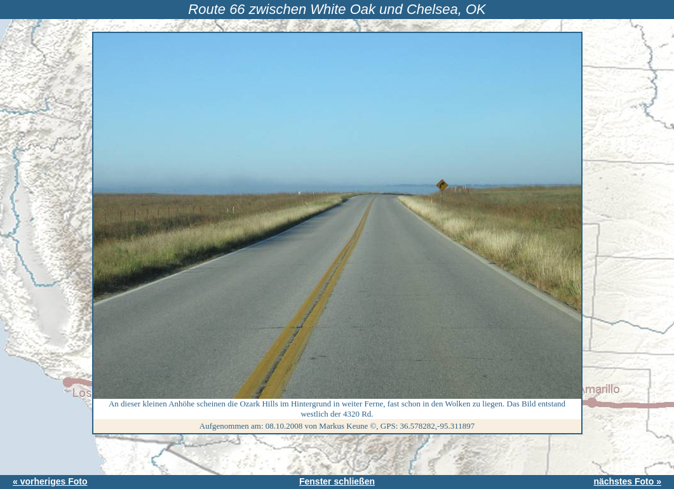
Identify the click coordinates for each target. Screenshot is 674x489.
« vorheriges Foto (50, 481)
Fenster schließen (337, 481)
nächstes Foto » (627, 481)
